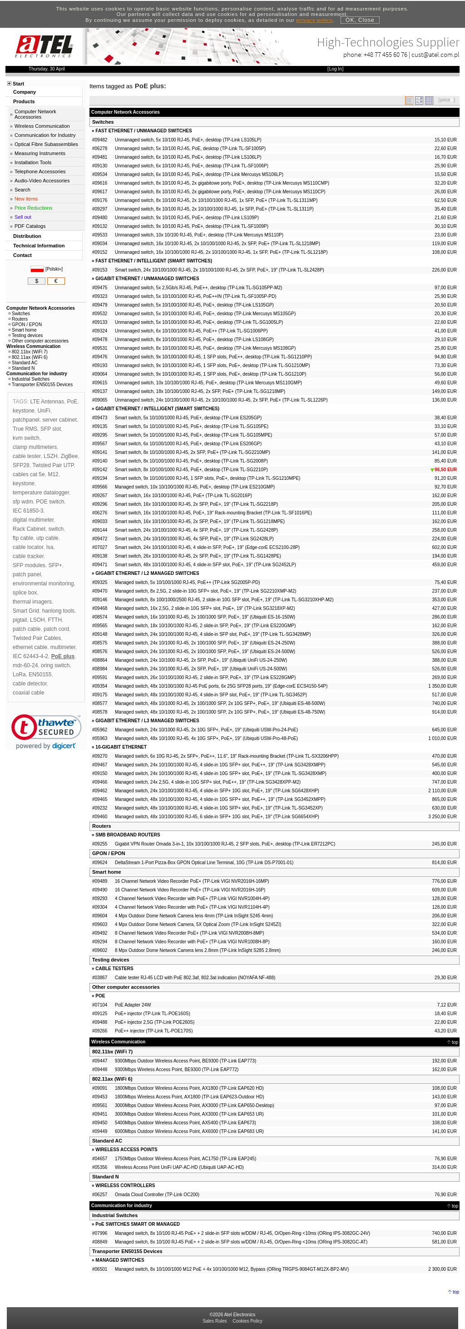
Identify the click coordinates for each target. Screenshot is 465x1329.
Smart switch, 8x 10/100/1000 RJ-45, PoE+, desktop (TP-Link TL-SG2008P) (191, 460)
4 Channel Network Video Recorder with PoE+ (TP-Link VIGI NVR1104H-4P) (192, 907)
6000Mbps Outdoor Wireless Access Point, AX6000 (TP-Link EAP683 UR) (189, 1131)
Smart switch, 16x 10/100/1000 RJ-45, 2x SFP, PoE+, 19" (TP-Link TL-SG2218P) (196, 504)
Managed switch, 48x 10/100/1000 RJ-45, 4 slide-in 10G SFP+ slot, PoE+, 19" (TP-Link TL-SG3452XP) (219, 807)
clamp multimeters (35, 447)
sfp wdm (23, 501)
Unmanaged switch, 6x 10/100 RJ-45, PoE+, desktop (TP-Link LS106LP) (188, 157)
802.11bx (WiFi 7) (112, 1051)
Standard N (105, 1176)
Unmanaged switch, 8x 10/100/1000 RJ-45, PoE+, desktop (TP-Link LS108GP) (194, 339)
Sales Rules (215, 1321)
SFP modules (29, 565)
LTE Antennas (47, 401)
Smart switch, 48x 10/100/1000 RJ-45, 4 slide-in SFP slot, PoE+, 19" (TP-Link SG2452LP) (205, 564)
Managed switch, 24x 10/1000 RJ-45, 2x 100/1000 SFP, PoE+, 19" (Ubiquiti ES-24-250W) (205, 642)
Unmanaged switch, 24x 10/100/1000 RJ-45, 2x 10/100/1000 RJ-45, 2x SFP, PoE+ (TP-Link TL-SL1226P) (221, 400)
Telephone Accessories (40, 171)
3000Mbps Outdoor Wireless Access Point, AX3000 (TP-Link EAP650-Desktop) (194, 1105)
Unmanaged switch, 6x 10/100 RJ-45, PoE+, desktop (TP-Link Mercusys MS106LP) (199, 174)
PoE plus (62, 656)
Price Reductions (33, 208)
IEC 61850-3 (28, 511)
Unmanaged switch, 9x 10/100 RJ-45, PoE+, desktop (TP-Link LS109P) (187, 217)
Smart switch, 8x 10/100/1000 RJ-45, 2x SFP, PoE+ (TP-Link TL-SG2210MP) (192, 452)
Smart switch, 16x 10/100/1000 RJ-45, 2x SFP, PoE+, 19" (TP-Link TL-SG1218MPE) (200, 521)
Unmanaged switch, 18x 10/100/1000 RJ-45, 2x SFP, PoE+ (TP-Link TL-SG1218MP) (200, 391)
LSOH (37, 620)
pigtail (20, 620)
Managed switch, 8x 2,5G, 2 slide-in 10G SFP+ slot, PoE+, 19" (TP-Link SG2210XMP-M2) (205, 591)
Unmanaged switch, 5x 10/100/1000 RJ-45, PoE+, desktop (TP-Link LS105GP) (194, 304)
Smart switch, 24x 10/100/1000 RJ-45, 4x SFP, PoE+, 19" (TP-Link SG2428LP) (194, 538)
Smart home (106, 872)
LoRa (19, 674)
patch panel (27, 574)
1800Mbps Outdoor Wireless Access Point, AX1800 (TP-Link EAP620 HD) (189, 1088)
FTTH (55, 620)
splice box (25, 592)
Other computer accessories (126, 987)
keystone (24, 411)
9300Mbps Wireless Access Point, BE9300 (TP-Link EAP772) (176, 1069)
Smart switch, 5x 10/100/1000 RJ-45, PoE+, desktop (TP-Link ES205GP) (188, 417)
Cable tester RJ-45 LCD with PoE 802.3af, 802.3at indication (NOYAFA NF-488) (195, 977)
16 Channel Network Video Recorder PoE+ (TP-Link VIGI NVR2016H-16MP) (192, 881)
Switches (103, 122)
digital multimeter (33, 520)
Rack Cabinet (29, 529)
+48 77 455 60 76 (385, 54)
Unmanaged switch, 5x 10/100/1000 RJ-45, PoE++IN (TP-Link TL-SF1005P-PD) (196, 296)
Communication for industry (36, 373)
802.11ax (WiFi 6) (112, 1079)
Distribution (27, 236)
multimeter (62, 647)
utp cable (47, 538)
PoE (72, 401)
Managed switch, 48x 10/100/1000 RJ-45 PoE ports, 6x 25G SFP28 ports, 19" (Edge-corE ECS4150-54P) (221, 686)
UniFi (44, 411)
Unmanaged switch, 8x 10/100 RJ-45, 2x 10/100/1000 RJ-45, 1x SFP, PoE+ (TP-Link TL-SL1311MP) (216, 200)
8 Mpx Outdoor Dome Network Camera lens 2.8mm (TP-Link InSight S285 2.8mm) (198, 950)
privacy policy (314, 20)
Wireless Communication (42, 126)
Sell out (23, 217)
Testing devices (110, 959)
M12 (53, 474)
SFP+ (55, 565)
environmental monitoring (43, 583)
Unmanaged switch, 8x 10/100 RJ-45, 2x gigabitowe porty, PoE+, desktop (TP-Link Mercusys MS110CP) (220, 191)
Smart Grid (26, 611)
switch (56, 529)
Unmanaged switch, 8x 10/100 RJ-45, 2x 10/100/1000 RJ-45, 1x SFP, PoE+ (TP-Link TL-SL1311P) (214, 208)
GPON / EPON (108, 853)
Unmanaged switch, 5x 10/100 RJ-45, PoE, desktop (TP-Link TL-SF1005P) (190, 148)
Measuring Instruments (40, 153)
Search (22, 189)
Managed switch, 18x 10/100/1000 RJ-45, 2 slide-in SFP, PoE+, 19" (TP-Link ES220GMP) (205, 625)
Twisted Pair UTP (53, 465)
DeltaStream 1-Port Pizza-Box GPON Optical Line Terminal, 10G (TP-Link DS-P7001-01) (204, 862)
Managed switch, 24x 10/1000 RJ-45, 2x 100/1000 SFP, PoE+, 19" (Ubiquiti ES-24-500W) (205, 651)
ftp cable (23, 538)
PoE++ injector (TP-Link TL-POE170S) (154, 1030)
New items (26, 198)
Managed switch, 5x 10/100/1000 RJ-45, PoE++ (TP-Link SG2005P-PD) (187, 582)
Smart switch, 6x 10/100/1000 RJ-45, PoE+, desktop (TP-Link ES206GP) (188, 443)
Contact (22, 255)
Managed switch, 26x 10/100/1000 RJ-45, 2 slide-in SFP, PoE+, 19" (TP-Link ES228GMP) (205, 677)
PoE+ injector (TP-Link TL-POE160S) (152, 1013)
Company (24, 92)
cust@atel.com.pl (435, 54)
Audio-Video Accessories (42, 180)
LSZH (51, 456)
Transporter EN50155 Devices (127, 1251)
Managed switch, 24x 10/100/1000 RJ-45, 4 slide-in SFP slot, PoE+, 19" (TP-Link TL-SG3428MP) (213, 634)
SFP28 (21, 465)
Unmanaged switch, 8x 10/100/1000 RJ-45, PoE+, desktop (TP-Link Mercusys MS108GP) (205, 348)
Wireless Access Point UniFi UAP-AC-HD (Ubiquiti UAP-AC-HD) (179, 1167)
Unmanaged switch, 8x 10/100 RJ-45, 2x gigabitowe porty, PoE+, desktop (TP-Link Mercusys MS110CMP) (222, 183)
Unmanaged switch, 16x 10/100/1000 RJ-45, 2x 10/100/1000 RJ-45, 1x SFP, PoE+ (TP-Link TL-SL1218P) (221, 252)
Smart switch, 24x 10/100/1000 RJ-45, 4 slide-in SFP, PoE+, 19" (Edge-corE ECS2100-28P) (207, 547)
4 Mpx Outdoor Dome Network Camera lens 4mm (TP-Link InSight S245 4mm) (194, 915)
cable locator (28, 547)
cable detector (30, 683)
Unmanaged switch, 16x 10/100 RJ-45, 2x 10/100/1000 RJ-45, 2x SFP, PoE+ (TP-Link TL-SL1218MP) (217, 243)
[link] (46, 732)
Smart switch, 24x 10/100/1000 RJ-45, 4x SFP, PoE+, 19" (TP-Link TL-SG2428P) (196, 530)
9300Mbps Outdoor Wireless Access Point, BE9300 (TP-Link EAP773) (185, 1060)
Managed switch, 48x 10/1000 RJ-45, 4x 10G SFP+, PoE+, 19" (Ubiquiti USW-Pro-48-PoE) (206, 738)
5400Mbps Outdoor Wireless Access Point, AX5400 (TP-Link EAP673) (185, 1122)
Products (24, 101)
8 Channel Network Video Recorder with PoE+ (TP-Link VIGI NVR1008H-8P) (192, 941)
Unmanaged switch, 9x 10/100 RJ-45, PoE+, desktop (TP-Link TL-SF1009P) (191, 226)
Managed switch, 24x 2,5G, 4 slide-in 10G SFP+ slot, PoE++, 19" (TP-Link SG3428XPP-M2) (208, 782)
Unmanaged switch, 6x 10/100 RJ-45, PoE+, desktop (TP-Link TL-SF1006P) (191, 165)
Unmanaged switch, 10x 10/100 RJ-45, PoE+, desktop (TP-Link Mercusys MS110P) (199, 234)
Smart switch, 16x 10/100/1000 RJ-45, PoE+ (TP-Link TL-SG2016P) (183, 495)
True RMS (25, 429)
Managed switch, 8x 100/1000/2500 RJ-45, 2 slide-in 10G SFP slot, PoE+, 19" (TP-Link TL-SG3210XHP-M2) (224, 599)
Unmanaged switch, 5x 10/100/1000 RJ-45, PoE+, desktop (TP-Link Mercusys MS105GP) (205, 313)
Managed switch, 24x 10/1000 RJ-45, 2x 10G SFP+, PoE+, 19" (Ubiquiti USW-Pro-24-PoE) (206, 729)
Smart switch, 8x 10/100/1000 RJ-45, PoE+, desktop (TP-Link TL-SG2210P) (191, 469)
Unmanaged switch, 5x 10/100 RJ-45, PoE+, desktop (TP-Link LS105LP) (188, 139)
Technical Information (38, 245)
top (455, 1042)
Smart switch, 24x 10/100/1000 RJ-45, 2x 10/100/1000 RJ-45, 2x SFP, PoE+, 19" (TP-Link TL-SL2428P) (219, 269)
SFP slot (50, 429)
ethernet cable (30, 647)
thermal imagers (32, 602)
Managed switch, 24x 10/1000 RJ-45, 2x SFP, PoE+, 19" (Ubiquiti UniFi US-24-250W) (201, 660)
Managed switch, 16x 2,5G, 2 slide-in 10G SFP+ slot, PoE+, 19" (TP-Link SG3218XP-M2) (205, 608)
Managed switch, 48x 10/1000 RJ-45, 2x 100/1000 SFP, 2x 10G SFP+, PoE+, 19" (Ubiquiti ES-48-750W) (220, 712)
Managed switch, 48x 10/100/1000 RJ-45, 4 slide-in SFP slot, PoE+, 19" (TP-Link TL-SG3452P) (211, 694)
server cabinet (59, 420)
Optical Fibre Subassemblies (46, 144)
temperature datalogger (41, 492)
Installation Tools (33, 162)
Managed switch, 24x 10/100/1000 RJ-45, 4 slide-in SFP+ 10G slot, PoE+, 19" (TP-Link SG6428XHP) (217, 790)
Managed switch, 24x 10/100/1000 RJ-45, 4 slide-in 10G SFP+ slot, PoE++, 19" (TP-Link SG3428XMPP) (220, 764)
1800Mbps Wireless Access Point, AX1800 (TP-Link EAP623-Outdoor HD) (189, 1096)
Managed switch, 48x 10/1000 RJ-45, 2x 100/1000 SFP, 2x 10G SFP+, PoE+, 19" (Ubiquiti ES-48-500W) (220, 703)
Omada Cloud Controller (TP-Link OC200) (157, 1194)
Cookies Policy (247, 1321)
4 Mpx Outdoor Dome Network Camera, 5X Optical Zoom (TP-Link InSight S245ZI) (198, 924)
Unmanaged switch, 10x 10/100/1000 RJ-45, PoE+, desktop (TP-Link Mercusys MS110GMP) (208, 382)
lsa (49, 547)
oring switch (55, 665)
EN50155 (40, 674)
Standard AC (107, 1140)
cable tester (26, 456)
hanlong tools (58, 611)
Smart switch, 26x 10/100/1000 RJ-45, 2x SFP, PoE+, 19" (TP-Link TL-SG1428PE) (198, 556)
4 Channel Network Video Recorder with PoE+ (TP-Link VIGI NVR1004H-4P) (192, 898)
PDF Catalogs (30, 226)
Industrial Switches (115, 1215)
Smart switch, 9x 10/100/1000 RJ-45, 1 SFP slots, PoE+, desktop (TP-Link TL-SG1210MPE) (207, 478)
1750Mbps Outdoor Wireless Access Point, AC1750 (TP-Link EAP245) (185, 1158)
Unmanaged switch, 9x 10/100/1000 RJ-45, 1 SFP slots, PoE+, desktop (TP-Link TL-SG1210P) (210, 374)
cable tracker (28, 556)
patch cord (56, 629)
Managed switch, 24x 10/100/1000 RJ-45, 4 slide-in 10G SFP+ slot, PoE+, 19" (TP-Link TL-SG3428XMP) (220, 773)
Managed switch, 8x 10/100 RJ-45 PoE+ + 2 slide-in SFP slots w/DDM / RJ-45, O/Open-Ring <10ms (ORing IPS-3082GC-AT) (241, 1241)
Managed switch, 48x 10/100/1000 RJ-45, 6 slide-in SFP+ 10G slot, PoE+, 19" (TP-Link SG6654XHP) (217, 816)
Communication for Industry (45, 135)
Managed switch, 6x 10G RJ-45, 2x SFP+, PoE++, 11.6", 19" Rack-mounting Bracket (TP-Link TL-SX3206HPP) (227, 756)
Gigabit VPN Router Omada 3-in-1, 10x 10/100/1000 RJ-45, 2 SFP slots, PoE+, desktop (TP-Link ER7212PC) (225, 843)
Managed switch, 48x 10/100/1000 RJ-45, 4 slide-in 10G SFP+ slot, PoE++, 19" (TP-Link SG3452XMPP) (220, 799)
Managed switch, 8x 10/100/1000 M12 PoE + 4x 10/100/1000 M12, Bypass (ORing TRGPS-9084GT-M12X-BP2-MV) (232, 1269)
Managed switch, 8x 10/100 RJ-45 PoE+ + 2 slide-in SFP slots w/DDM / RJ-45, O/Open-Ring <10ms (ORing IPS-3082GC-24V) (242, 1233)
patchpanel (26, 420)
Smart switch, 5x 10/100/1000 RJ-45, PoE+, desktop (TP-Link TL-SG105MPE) (193, 435)
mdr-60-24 (25, 665)
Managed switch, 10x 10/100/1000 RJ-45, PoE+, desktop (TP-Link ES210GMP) (195, 486)
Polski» (54, 269)
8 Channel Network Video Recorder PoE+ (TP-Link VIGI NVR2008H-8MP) (189, 933)
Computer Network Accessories (35, 114)
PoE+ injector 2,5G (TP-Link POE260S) (154, 1022)
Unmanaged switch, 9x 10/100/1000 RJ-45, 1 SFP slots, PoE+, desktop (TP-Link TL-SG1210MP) (212, 365)
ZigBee (69, 456)
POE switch (50, 501)
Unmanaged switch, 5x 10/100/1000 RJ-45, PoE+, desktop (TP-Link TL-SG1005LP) (199, 322)
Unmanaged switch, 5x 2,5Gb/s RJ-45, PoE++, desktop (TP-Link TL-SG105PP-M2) (198, 287)
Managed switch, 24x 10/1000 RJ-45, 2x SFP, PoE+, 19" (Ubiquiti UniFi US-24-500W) (201, 668)
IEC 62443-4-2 (30, 656)
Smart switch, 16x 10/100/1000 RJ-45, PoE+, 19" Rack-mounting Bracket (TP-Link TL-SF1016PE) (213, 512)
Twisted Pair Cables (37, 638)
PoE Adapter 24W (133, 1004)
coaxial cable (28, 693)
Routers (101, 826)
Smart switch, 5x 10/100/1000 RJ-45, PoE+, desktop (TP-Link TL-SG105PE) (191, 426)
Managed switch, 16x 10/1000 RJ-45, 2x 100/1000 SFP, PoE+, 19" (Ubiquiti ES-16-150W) (205, 616)
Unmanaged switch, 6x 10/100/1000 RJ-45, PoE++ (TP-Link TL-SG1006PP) (191, 330)
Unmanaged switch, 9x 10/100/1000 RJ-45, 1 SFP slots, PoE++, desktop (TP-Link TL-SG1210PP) (213, 356)
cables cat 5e (29, 474)
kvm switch (26, 438)
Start (18, 83)
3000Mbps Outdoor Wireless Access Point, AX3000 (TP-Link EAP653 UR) (189, 1114)
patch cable (26, 629)
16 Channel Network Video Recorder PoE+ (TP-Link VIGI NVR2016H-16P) (190, 889)
